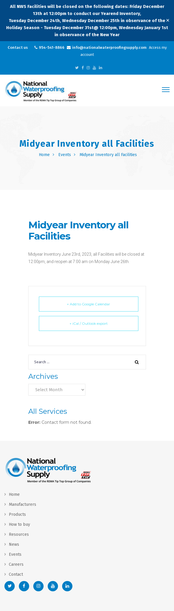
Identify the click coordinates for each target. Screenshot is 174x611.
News (14, 544)
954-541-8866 (51, 47)
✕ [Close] (168, 20)
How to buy (19, 524)
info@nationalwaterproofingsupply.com (109, 47)
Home (44, 154)
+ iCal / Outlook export (88, 323)
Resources (19, 534)
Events (64, 154)
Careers (16, 564)
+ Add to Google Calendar (88, 304)
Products (17, 514)
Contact (16, 574)
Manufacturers (22, 504)
